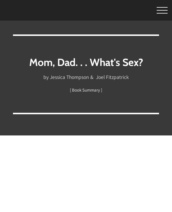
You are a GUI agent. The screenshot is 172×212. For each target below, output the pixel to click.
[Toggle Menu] (154, 10)
